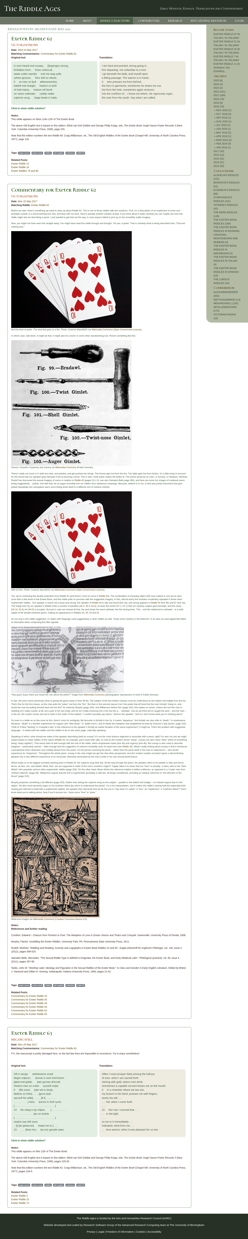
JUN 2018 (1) (223, 128)
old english (58, 153)
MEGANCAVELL (22, 1039)
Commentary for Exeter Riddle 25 (29, 996)
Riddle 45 (79, 480)
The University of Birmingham (187, 1224)
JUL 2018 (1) (223, 125)
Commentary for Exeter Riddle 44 (29, 1003)
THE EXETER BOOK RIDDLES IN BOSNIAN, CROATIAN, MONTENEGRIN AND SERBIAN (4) (227, 234)
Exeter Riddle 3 (19, 1195)
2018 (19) (219, 106)
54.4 (93, 606)
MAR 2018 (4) (224, 140)
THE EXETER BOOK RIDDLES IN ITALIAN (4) (225, 261)
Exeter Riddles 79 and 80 (24, 170)
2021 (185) (220, 95)
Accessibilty (154, 1231)
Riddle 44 (97, 602)
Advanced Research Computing (140, 1224)
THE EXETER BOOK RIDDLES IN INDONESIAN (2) (225, 249)
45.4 (88, 606)
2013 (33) (219, 166)
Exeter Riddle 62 (31, 38)
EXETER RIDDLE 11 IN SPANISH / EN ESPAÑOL (227, 68)
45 (86, 612)
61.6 (21, 609)
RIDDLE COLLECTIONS (115, 21)
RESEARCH (175, 21)
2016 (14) (219, 154)
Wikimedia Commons (102, 329)
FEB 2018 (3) (223, 143)
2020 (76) (219, 99)
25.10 (15, 609)
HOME (70, 21)
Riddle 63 (103, 596)
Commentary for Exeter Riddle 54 (29, 1006)
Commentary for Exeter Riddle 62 (58, 53)
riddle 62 (80, 153)
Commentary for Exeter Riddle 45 (29, 999)
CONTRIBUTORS (148, 21)
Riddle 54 (155, 602)
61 (98, 612)
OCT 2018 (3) (223, 114)
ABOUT (87, 21)
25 (83, 612)
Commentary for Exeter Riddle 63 (29, 1014)
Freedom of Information (120, 1231)
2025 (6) (218, 80)
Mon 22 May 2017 (27, 201)
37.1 (119, 606)
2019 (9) (218, 102)
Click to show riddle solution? (28, 108)
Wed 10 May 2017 (27, 50)
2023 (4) (218, 87)
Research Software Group (99, 1224)
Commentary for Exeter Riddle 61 (29, 1010)
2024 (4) (218, 84)
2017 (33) (219, 151)
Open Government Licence (127, 329)
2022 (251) (220, 91)
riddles (48, 153)
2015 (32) (219, 158)
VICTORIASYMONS (24, 45)
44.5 (31, 609)
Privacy (91, 1231)
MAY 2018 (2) (223, 132)
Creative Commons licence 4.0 (71, 919)
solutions (70, 153)
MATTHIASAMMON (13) (227, 299)
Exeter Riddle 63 (31, 1033)
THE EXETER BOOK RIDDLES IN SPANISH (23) (226, 272)
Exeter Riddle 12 (20, 163)
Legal (101, 1231)
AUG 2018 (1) (223, 121)
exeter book (37, 153)
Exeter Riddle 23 (20, 1199)
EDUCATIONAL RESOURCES (208, 21)
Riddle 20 (127, 746)
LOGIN (239, 21)
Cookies (141, 1231)
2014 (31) (219, 162)
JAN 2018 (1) (223, 147)
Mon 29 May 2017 (27, 1044)
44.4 (82, 606)
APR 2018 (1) (223, 136)
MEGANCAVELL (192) (226, 303)
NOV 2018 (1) (223, 110)
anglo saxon (24, 153)
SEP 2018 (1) (223, 117)
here (142, 480)
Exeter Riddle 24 (20, 167)
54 (90, 612)
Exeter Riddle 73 (20, 1203)
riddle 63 (80, 1185)
